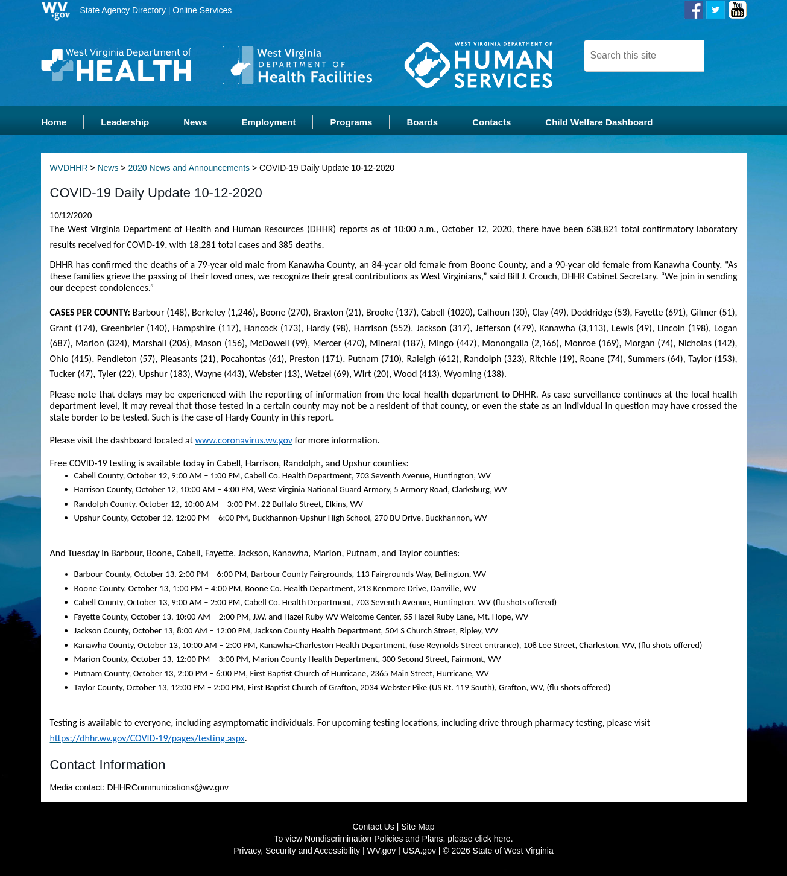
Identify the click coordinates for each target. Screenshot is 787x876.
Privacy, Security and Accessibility (296, 852)
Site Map (417, 828)
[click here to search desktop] (724, 55)
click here (493, 840)
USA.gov (419, 852)
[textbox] (644, 56)
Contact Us (373, 828)
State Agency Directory (123, 10)
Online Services (202, 10)
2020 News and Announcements (189, 169)
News (107, 169)
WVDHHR (69, 169)
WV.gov (381, 852)
